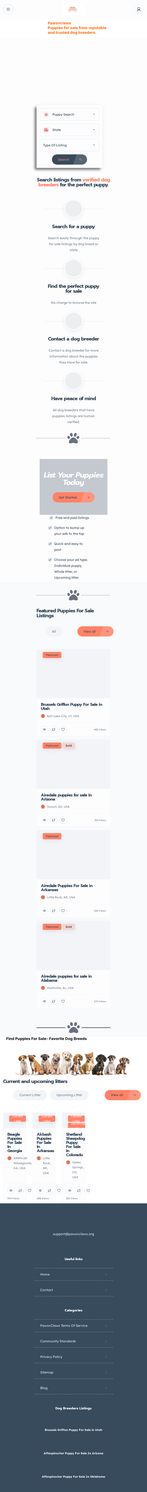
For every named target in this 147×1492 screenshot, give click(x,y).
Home (45, 1274)
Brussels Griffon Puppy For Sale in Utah (73, 1429)
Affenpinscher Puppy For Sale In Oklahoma (73, 1476)
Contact (46, 1290)
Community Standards (58, 1341)
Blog (43, 1388)
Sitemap (46, 1372)
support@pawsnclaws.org (73, 1234)
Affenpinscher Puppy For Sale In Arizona (73, 1453)
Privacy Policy (51, 1357)
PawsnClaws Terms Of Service (63, 1325)
